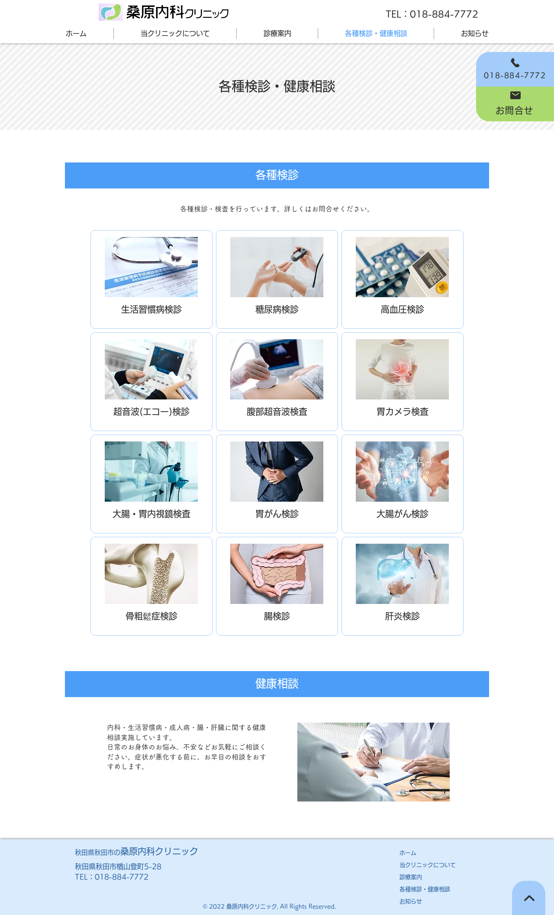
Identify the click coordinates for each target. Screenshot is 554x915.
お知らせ (410, 901)
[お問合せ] (515, 104)
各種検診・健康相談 (424, 889)
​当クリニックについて (427, 865)
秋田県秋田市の (136, 852)
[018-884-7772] (515, 69)
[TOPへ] (528, 898)
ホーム (407, 853)
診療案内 (410, 877)
